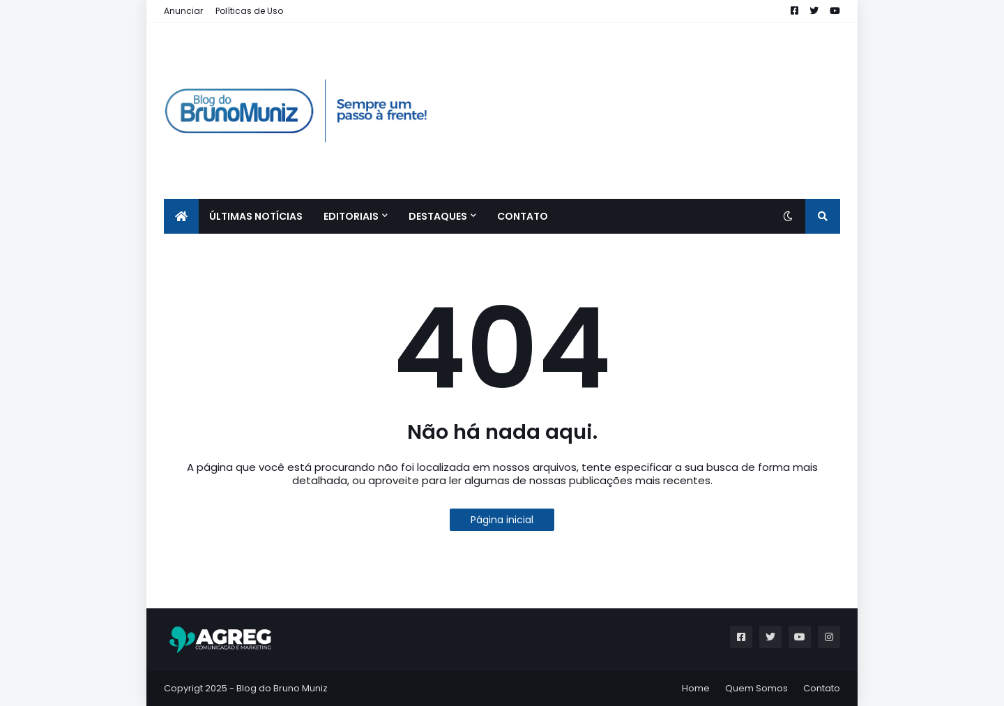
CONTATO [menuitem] (522, 216)
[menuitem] (181, 216)
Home (696, 688)
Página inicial (502, 520)
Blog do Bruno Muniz (282, 688)
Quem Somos (756, 688)
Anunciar (183, 11)
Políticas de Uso (249, 11)
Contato (821, 688)
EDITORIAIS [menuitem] (351, 216)
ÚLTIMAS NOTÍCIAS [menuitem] (256, 216)
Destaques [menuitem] (438, 216)
